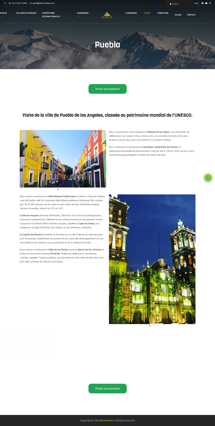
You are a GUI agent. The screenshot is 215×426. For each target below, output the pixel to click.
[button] (57, 189)
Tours (147, 13)
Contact (191, 15)
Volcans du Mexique (26, 13)
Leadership (131, 13)
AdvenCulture (106, 420)
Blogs (178, 15)
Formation (162, 13)
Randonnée (83, 13)
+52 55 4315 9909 (19, 3)
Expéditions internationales (51, 15)
